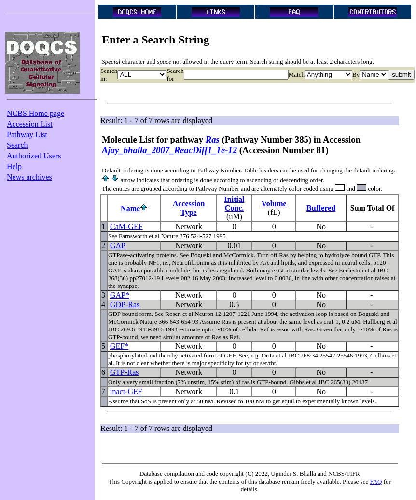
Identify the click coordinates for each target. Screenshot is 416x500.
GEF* (119, 346)
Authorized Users (34, 156)
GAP (117, 246)
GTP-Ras (124, 372)
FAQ (376, 481)
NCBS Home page (35, 113)
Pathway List (27, 134)
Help (14, 166)
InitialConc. (234, 203)
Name (130, 208)
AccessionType (189, 208)
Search (17, 145)
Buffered (320, 208)
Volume (274, 204)
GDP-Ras (124, 304)
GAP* (119, 295)
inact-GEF (126, 391)
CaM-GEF (126, 226)
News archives (29, 177)
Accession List (30, 124)
